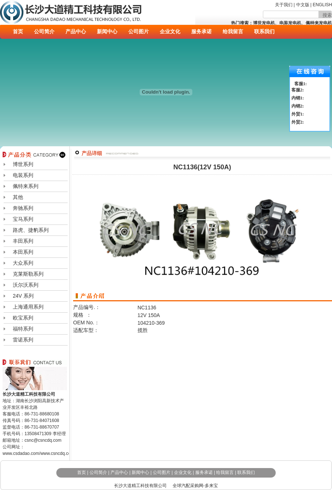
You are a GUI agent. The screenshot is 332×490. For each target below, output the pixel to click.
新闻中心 (107, 31)
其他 (18, 197)
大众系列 (23, 263)
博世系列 (23, 164)
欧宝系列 (23, 318)
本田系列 (23, 252)
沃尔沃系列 (25, 285)
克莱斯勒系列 (28, 274)
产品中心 (75, 31)
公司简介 (44, 31)
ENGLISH (322, 4)
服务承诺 (201, 31)
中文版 (303, 4)
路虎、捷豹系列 (31, 230)
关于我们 (284, 4)
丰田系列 (23, 241)
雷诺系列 (23, 340)
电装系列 (23, 175)
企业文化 (170, 31)
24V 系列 (23, 296)
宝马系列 (23, 219)
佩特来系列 (25, 186)
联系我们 (264, 31)
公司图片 (138, 31)
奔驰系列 (23, 208)
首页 (18, 31)
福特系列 (23, 329)
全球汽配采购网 (188, 485)
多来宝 (211, 485)
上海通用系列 (28, 307)
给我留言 (233, 31)
